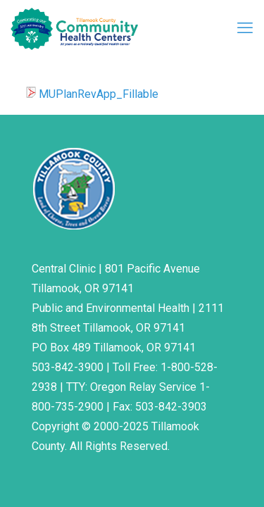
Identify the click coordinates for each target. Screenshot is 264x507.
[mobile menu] (245, 28)
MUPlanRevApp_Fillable (98, 94)
